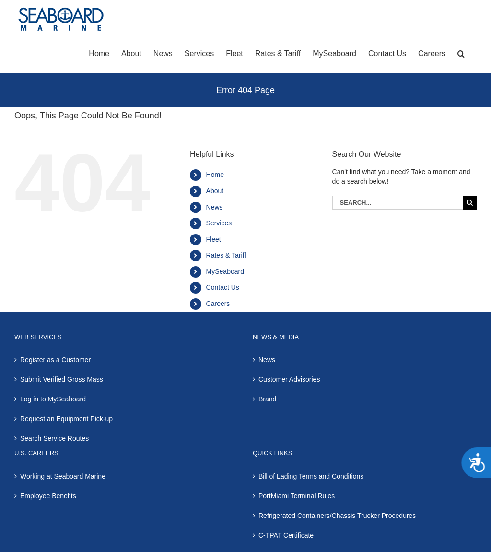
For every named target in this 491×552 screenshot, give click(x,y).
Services (219, 223)
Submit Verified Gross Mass (61, 379)
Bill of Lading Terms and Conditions (310, 476)
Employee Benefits (48, 496)
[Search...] (397, 203)
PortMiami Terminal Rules (296, 496)
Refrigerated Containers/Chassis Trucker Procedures (337, 515)
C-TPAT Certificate (286, 535)
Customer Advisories (289, 379)
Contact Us (222, 287)
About (215, 191)
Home (215, 174)
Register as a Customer (55, 360)
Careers (218, 303)
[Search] (470, 203)
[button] (461, 53)
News (214, 207)
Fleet (213, 239)
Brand (267, 399)
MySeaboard (225, 271)
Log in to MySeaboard (53, 399)
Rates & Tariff (226, 255)
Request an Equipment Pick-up (66, 419)
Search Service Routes (54, 438)
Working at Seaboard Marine (62, 476)
